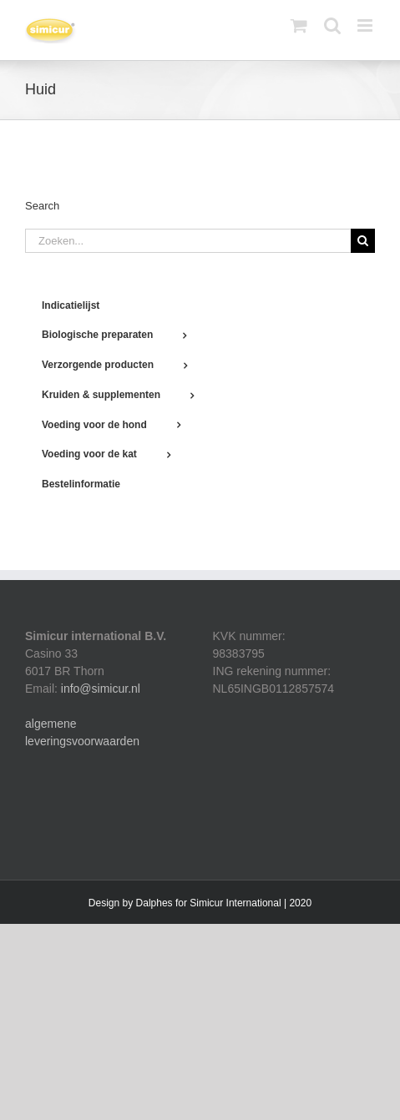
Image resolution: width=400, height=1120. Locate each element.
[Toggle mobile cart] (299, 25)
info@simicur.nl (100, 688)
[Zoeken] (363, 241)
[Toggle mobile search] (332, 25)
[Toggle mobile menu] (366, 25)
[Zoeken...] (188, 241)
